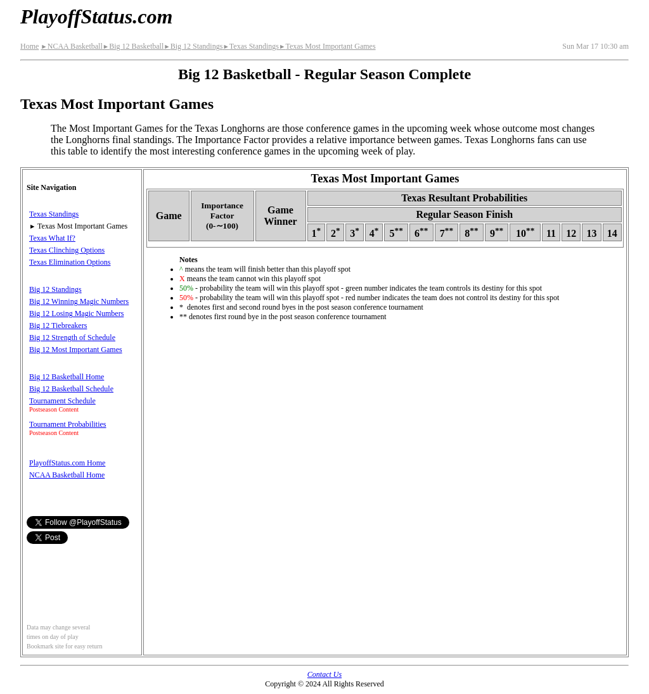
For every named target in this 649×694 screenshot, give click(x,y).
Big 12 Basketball (133, 46)
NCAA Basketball (71, 46)
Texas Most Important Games (327, 46)
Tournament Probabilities (67, 424)
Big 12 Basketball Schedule (71, 388)
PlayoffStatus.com (96, 16)
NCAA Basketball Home (67, 474)
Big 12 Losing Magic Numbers (76, 313)
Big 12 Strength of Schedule (72, 337)
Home (29, 46)
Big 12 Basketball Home (66, 376)
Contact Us (324, 674)
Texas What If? (52, 238)
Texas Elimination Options (69, 262)
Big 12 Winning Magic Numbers (79, 301)
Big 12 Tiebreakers (58, 325)
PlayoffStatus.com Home (67, 462)
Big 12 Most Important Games (75, 349)
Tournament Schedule (62, 400)
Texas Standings (250, 46)
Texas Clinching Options (67, 250)
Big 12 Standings (193, 46)
